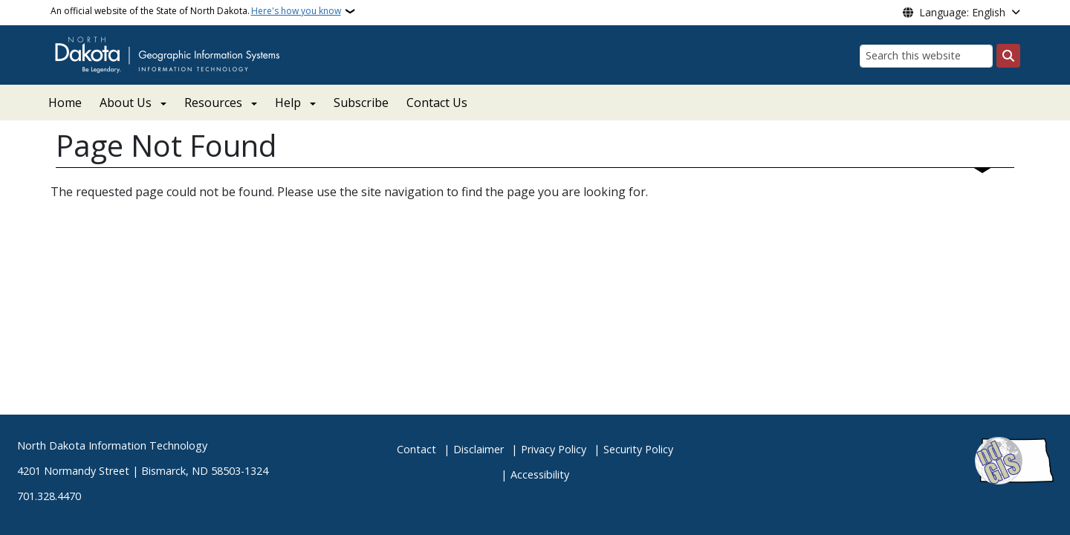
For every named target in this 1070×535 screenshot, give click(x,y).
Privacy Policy (553, 449)
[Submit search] (1008, 56)
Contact (416, 449)
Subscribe (361, 102)
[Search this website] (926, 56)
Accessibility (539, 474)
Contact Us (436, 102)
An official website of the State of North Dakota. (196, 11)
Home (65, 102)
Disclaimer (478, 449)
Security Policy (638, 449)
